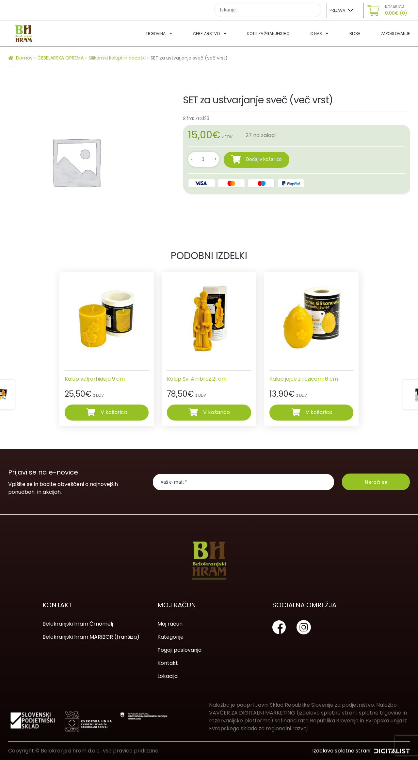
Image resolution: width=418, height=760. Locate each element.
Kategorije (170, 637)
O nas (316, 33)
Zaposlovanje (395, 33)
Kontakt (167, 663)
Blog (354, 33)
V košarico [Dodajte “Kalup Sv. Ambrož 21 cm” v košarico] (216, 412)
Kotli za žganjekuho (268, 33)
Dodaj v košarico (264, 159)
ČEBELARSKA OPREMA (61, 58)
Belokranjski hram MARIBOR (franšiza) (90, 637)
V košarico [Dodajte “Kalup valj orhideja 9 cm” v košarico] (114, 412)
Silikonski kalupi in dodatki (117, 58)
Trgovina (156, 33)
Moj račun (170, 624)
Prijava (337, 10)
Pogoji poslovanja (179, 650)
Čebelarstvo (206, 33)
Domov (24, 58)
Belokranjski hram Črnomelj (77, 624)
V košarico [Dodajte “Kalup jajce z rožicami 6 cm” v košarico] (319, 412)
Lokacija (167, 676)
